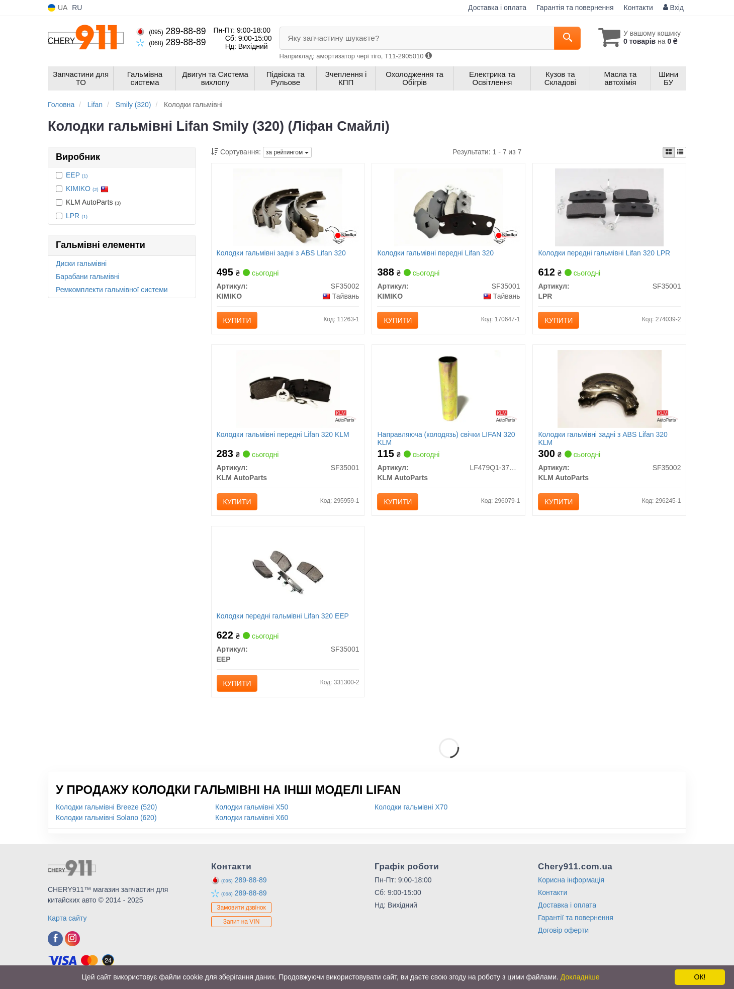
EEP (77, 175)
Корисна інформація (571, 880)
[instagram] (72, 938)
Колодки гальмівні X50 (251, 807)
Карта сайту (67, 918)
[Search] (567, 38)
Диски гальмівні (81, 263)
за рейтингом (287, 152)
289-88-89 (171, 31)
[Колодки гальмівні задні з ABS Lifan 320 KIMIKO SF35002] (287, 207)
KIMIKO (87, 189)
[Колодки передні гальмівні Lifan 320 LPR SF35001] (609, 207)
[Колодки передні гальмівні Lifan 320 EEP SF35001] (288, 570)
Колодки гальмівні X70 (411, 807)
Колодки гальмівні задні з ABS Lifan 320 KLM (602, 438)
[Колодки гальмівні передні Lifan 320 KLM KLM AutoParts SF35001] (288, 388)
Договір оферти (563, 930)
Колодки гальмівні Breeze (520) (106, 807)
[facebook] (55, 938)
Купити (237, 320)
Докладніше (580, 977)
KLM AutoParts (88, 202)
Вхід (673, 8)
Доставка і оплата (497, 8)
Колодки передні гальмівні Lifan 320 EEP (283, 616)
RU (77, 8)
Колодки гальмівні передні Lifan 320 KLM (283, 434)
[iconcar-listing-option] (680, 152)
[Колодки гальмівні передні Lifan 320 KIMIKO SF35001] (448, 207)
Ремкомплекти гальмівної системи (112, 290)
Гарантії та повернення (575, 918)
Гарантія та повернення (575, 8)
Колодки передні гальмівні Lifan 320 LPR (604, 253)
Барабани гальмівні (88, 277)
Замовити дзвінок (241, 907)
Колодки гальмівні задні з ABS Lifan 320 (281, 253)
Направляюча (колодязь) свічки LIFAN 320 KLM (446, 438)
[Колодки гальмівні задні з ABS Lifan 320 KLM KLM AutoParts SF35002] (610, 388)
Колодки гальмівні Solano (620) (106, 818)
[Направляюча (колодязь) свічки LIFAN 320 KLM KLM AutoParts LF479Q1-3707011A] (449, 388)
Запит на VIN (241, 921)
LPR (76, 216)
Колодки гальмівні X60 (251, 818)
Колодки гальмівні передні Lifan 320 (435, 253)
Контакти (638, 8)
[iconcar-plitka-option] (669, 152)
